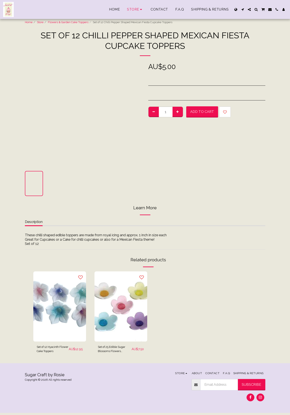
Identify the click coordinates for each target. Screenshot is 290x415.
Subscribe (251, 386)
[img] (59, 306)
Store (40, 22)
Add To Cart (202, 111)
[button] (242, 9)
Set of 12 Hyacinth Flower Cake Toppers (51, 350)
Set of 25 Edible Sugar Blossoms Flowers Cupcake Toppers (111, 350)
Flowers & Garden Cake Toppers (68, 22)
